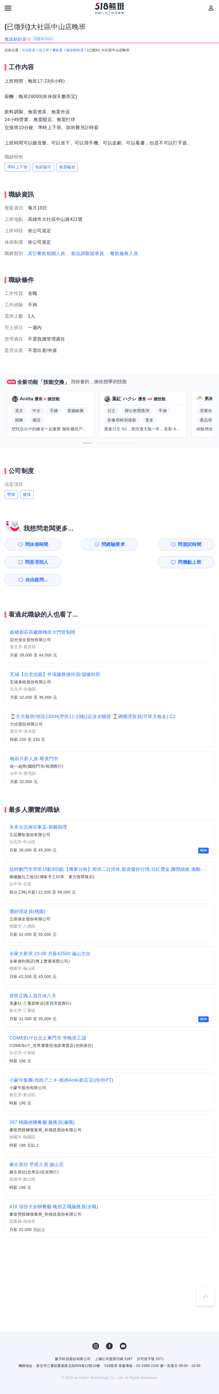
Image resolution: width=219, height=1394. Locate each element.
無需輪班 (67, 167)
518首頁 (28, 50)
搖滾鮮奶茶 (75, 50)
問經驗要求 (86, 544)
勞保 (11, 494)
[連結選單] (8, 8)
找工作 (43, 50)
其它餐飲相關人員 (46, 253)
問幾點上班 (32, 562)
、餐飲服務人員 (122, 253)
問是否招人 (194, 544)
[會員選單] (211, 8)
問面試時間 (140, 544)
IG (95, 1328)
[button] (87, 443)
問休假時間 (32, 544)
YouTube (123, 1328)
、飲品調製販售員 (85, 253)
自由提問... (87, 562)
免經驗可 (43, 167)
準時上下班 (17, 167)
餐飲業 (57, 50)
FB (109, 1328)
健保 (27, 494)
